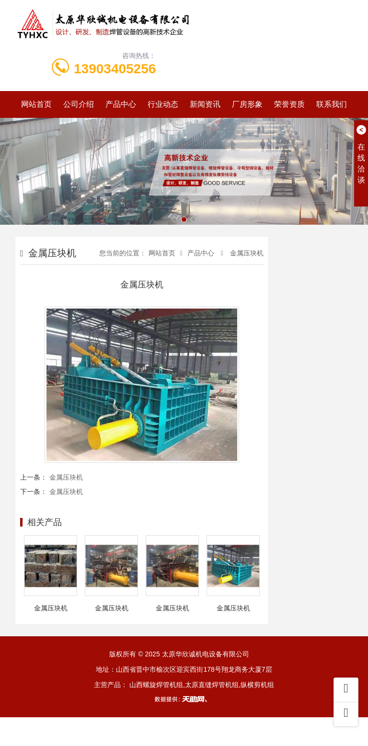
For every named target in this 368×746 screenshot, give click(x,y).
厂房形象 (247, 104)
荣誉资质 (289, 104)
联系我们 (331, 104)
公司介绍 (78, 104)
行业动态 (163, 104)
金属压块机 (246, 253)
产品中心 (120, 104)
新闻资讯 (205, 104)
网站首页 (36, 104)
